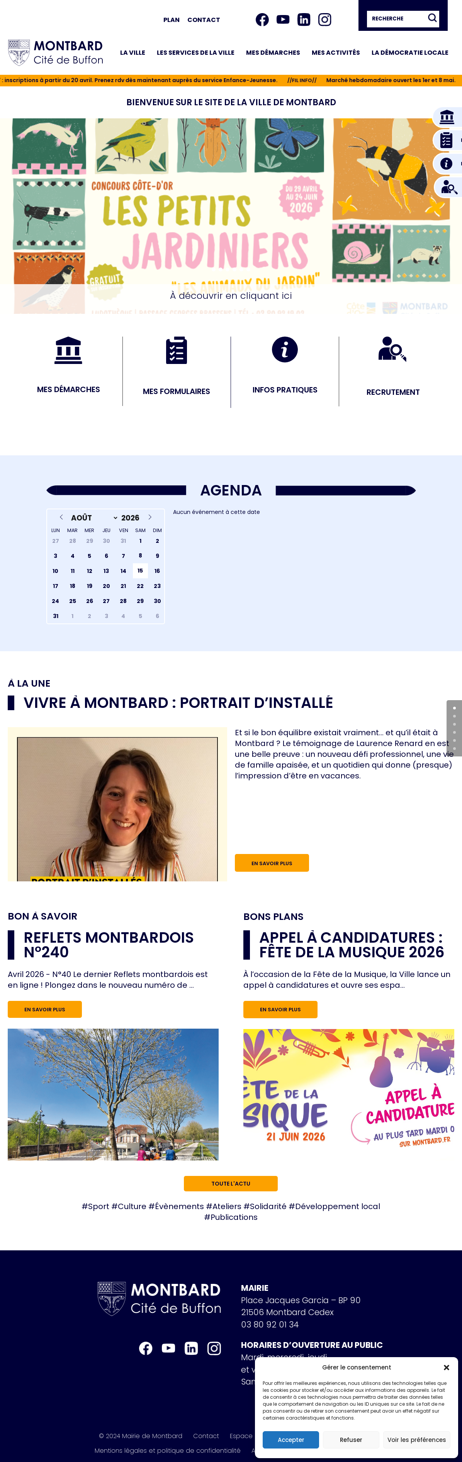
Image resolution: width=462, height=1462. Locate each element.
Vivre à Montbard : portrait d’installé (178, 702)
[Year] (131, 518)
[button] (446, 1367)
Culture (132, 1206)
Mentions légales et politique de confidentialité (168, 1451)
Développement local (337, 1206)
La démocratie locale (410, 52)
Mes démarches (273, 52)
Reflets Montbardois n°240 (109, 944)
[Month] (93, 518)
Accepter (291, 1440)
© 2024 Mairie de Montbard (140, 1436)
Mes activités (336, 52)
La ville (132, 52)
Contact (203, 19)
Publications (234, 1217)
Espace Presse (252, 1436)
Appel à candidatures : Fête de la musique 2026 (352, 944)
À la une (29, 683)
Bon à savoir (42, 916)
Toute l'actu (230, 1183)
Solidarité (268, 1206)
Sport (98, 1206)
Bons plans (273, 916)
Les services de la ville (195, 52)
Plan (171, 19)
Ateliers (226, 1206)
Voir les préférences (416, 1440)
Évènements (179, 1206)
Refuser (351, 1440)
